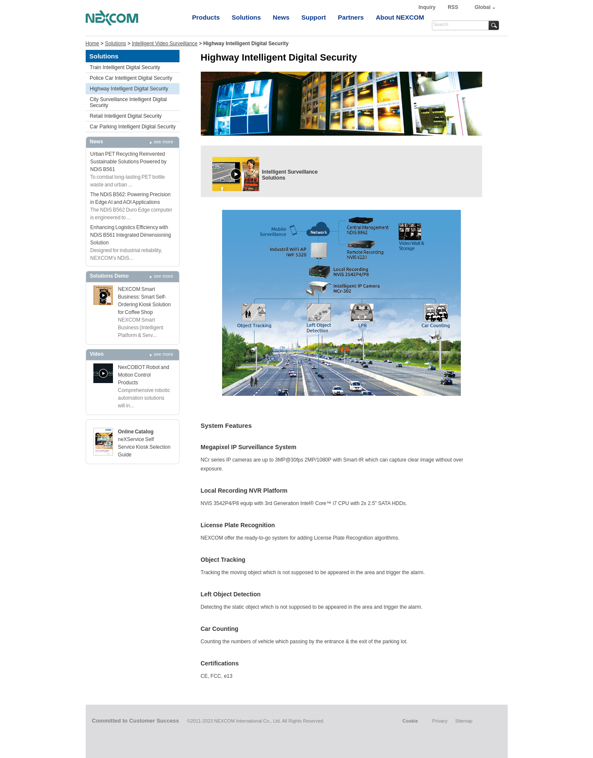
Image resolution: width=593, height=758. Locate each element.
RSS (453, 7)
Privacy (440, 720)
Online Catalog (136, 432)
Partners (351, 17)
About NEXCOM (400, 17)
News (281, 17)
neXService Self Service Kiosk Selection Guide (144, 447)
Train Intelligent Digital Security (125, 67)
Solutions (246, 17)
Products (206, 17)
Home (92, 43)
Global (482, 7)
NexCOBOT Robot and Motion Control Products (144, 375)
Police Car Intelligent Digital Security (131, 78)
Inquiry (428, 7)
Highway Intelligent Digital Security (129, 89)
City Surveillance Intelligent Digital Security (128, 102)
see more (164, 141)
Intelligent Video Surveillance (164, 43)
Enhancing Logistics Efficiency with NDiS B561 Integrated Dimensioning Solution (130, 235)
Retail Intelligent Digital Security (126, 116)
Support (313, 17)
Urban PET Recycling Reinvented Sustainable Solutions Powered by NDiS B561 (128, 161)
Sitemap (463, 720)
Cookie (410, 720)
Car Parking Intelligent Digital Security (133, 127)
